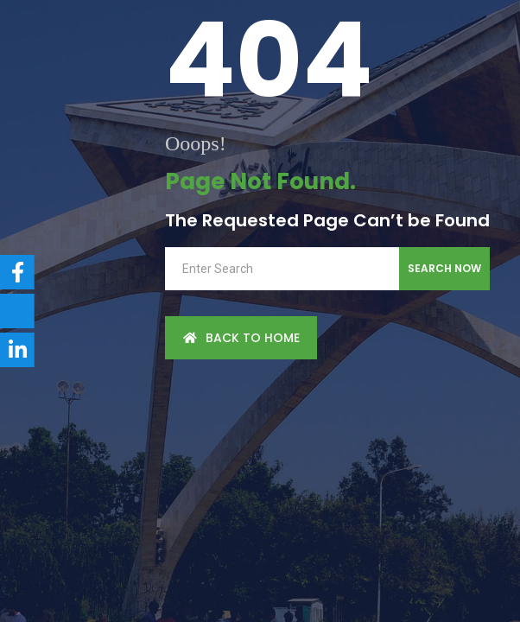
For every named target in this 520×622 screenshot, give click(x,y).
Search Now (444, 268)
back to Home (241, 337)
